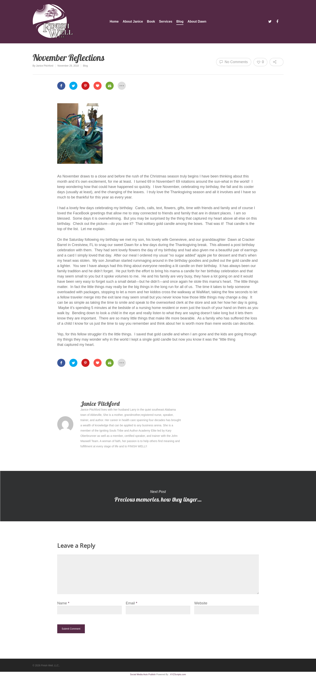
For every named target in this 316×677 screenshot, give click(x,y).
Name (63, 603)
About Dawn (196, 21)
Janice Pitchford (44, 65)
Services (165, 21)
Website (200, 603)
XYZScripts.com (178, 674)
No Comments (234, 62)
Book (151, 21)
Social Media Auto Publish (143, 674)
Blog (180, 21)
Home (114, 21)
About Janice (133, 21)
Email (131, 603)
